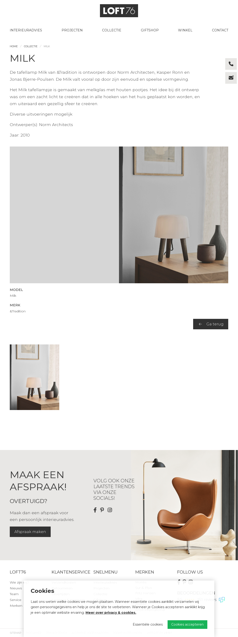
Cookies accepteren (187, 624)
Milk (47, 46)
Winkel (185, 30)
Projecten (72, 30)
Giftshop (150, 30)
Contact (220, 30)
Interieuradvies (26, 30)
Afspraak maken (30, 532)
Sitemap (15, 632)
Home (14, 46)
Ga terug (211, 324)
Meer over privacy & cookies (110, 612)
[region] (119, 377)
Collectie (111, 30)
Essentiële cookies (148, 624)
